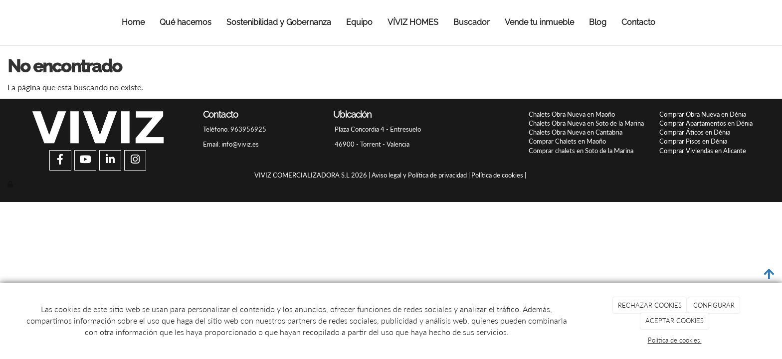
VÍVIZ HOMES (413, 22)
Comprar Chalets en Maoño (567, 141)
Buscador (471, 22)
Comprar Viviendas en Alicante (702, 151)
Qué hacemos (185, 22)
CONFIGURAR (714, 305)
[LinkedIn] (110, 160)
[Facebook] (60, 160)
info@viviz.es (240, 144)
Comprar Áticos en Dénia (694, 132)
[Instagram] (135, 160)
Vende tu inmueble (539, 22)
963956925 (247, 129)
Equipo (359, 22)
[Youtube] (85, 160)
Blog (597, 22)
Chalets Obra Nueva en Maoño (572, 114)
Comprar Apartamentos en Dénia (706, 123)
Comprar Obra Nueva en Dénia (702, 114)
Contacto (638, 22)
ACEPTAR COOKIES (674, 321)
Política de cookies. (675, 340)
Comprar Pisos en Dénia (693, 141)
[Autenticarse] (10, 184)
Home (133, 22)
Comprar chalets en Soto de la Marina (581, 151)
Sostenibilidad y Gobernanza (278, 22)
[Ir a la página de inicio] (21, 22)
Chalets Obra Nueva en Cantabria (575, 132)
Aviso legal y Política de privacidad (419, 175)
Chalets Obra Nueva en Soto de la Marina (586, 123)
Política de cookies (497, 175)
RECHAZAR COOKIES (650, 305)
